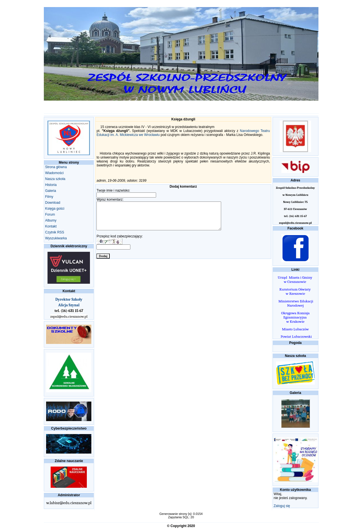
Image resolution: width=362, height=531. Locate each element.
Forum (50, 214)
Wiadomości (54, 173)
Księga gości (54, 209)
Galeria (50, 191)
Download (52, 203)
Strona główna (56, 167)
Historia (51, 185)
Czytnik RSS (54, 232)
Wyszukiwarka (56, 238)
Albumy (51, 220)
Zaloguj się (282, 506)
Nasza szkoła (55, 179)
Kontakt (51, 226)
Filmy (49, 197)
